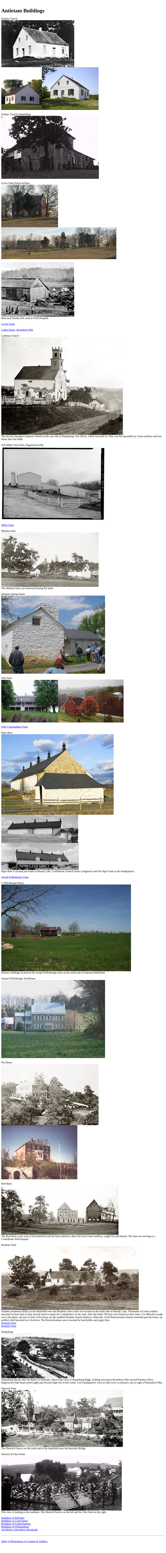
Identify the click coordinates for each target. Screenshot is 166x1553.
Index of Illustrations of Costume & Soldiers (24, 1541)
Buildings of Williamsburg (15, 1526)
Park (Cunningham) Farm (14, 726)
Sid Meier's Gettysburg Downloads (19, 1529)
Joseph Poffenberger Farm (15, 877)
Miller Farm (7, 525)
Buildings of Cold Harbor (14, 1520)
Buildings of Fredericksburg (15, 1523)
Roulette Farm (8, 1323)
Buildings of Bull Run (12, 1518)
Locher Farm (8, 324)
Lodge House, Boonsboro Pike (17, 329)
